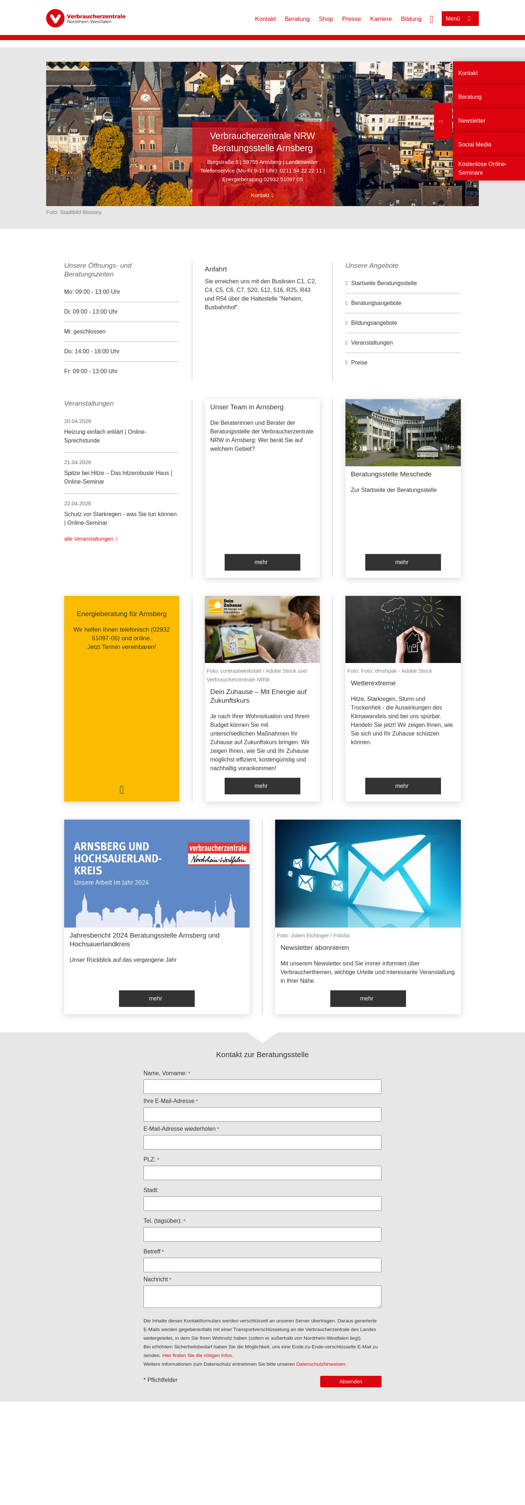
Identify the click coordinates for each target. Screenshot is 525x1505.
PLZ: (150, 1159)
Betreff (152, 1251)
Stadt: (151, 1190)
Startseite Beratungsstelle (384, 283)
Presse (351, 19)
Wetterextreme (373, 683)
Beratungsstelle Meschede (391, 474)
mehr (261, 562)
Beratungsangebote (376, 303)
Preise (359, 362)
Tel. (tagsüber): (163, 1221)
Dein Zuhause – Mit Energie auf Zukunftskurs (258, 696)
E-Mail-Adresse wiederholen (180, 1129)
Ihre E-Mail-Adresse (169, 1101)
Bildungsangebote (374, 323)
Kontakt (265, 19)
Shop (326, 19)
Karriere (381, 19)
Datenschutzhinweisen (320, 1364)
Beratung (297, 19)
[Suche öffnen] (431, 18)
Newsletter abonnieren (315, 947)
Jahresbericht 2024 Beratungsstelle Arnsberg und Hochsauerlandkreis (145, 940)
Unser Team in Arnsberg (246, 407)
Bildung (411, 19)
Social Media (474, 144)
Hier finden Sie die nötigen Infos (197, 1355)
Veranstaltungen (372, 343)
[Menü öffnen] (460, 18)
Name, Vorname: (165, 1073)
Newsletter (472, 121)
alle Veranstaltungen (88, 539)
